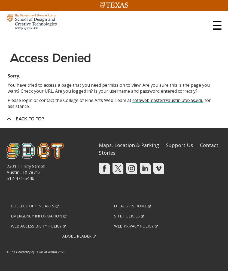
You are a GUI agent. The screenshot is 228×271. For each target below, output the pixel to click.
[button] (217, 25)
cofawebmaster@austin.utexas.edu (167, 100)
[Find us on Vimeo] (158, 168)
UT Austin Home (130, 205)
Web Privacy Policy (133, 226)
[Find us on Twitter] (118, 168)
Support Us (179, 145)
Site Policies (127, 216)
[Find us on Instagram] (131, 168)
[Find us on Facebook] (104, 168)
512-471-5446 (20, 178)
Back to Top (30, 119)
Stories (107, 152)
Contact (209, 145)
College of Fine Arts (32, 205)
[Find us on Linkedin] (145, 168)
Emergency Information (36, 216)
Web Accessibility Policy (36, 226)
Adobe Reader (77, 236)
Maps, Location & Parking (129, 145)
